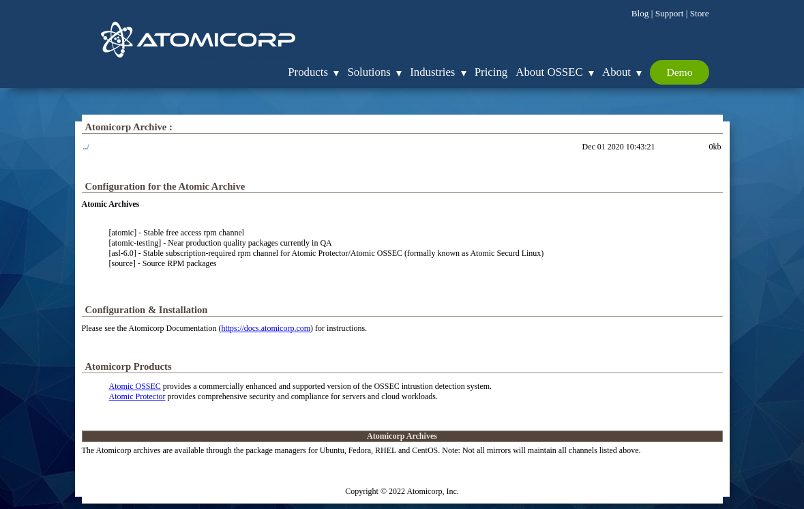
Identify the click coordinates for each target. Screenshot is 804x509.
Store (699, 13)
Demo (679, 72)
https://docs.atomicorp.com (265, 328)
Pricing (491, 72)
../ (86, 146)
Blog (640, 13)
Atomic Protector (137, 396)
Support (669, 13)
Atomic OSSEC (135, 386)
